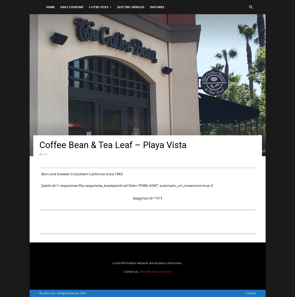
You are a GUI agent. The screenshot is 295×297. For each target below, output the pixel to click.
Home (50, 7)
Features (157, 7)
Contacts (251, 293)
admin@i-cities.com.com (155, 271)
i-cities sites (100, 7)
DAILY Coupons (71, 7)
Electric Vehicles (130, 7)
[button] (251, 8)
